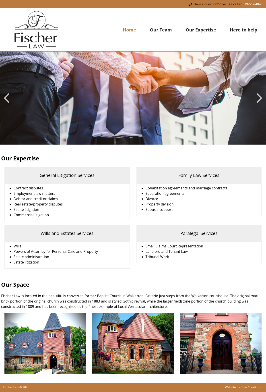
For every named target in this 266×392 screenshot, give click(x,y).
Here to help (243, 30)
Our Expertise (201, 30)
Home (129, 30)
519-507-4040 (252, 4)
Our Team (161, 30)
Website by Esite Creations (243, 387)
